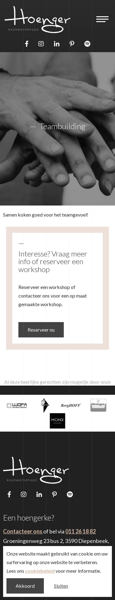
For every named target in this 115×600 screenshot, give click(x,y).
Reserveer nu (41, 330)
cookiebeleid (40, 571)
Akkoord (25, 586)
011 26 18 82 (80, 531)
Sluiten (61, 586)
